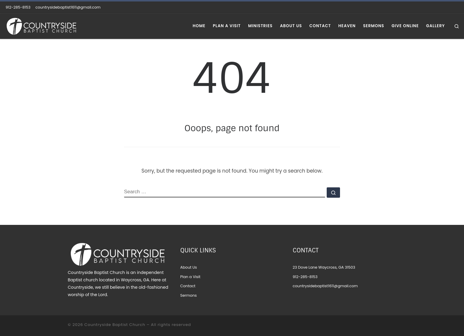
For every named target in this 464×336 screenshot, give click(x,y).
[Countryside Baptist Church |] (41, 25)
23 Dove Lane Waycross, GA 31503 (324, 267)
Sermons (188, 295)
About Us (188, 267)
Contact (187, 285)
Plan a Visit (190, 276)
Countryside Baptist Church (114, 324)
